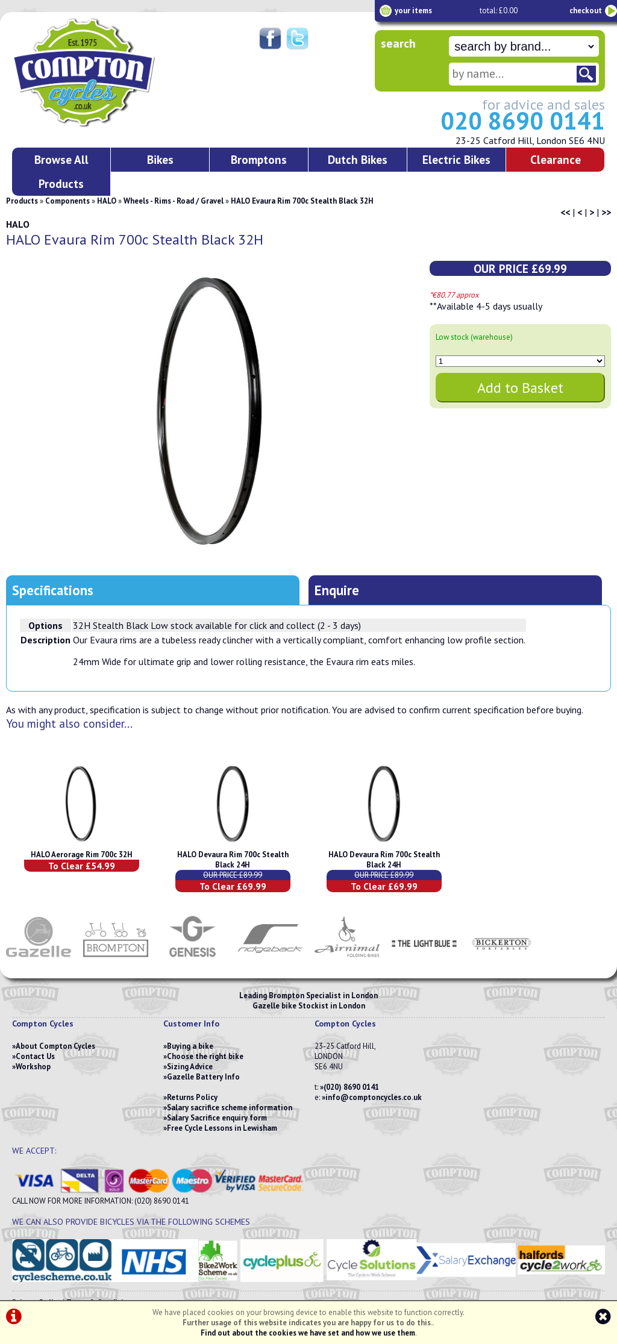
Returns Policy (192, 1097)
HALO (106, 201)
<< (565, 212)
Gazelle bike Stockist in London (308, 1006)
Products (22, 201)
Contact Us (35, 1056)
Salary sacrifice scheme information (229, 1107)
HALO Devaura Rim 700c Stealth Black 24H (233, 859)
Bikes (160, 159)
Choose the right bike (205, 1056)
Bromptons (259, 159)
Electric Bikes (456, 159)
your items (413, 10)
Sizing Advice (190, 1066)
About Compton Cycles (55, 1046)
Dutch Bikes (357, 159)
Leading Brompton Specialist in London (308, 995)
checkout (585, 10)
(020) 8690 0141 (351, 1087)
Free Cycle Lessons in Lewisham (222, 1128)
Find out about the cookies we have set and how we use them (308, 1333)
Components (67, 201)
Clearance (555, 159)
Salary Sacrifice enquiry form (217, 1118)
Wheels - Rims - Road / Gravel (174, 201)
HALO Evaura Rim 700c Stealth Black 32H (302, 201)
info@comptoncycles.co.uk (373, 1097)
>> (606, 212)
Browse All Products (61, 171)
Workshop (33, 1066)
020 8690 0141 (522, 120)
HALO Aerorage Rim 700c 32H (82, 854)
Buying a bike (190, 1046)
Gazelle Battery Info (203, 1077)
